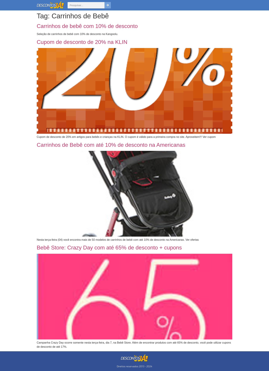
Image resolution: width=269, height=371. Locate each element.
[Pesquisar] (107, 5)
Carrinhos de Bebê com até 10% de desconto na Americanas (111, 145)
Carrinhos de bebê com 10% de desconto (87, 26)
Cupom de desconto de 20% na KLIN (82, 42)
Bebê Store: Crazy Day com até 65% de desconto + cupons (109, 247)
